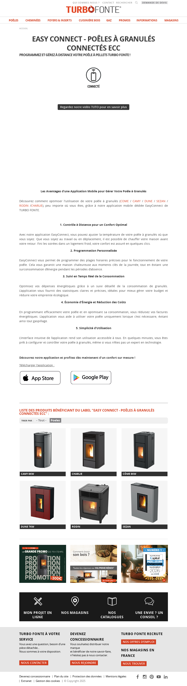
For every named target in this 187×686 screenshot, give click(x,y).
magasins (171, 20)
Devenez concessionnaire (34, 676)
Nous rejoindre (84, 663)
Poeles (55, 420)
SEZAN (161, 201)
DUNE (149, 201)
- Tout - (41, 420)
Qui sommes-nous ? (86, 2)
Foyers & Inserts (60, 20)
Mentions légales (116, 676)
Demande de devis (154, 2)
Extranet (26, 681)
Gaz (109, 20)
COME (125, 201)
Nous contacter (34, 663)
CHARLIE (36, 206)
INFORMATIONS (147, 20)
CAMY (137, 201)
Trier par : (27, 420)
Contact (108, 2)
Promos (124, 20)
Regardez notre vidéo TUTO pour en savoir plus (93, 107)
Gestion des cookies (48, 681)
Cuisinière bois (89, 20)
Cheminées (32, 20)
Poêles (13, 20)
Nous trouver (134, 663)
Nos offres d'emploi (138, 642)
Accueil (23, 28)
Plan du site (61, 676)
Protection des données (87, 676)
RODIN (24, 206)
